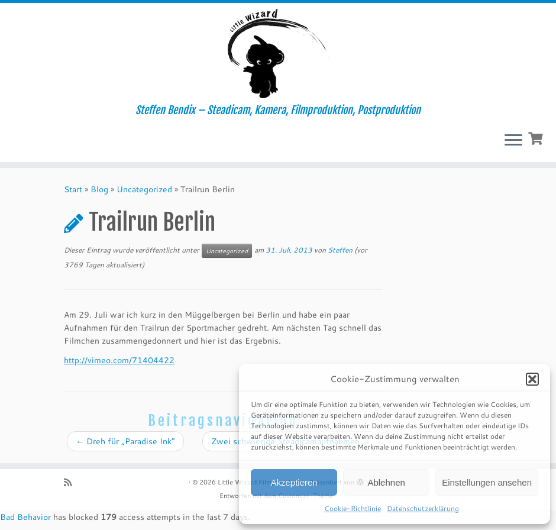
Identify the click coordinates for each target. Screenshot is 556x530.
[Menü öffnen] (513, 141)
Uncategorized (144, 189)
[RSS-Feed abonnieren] (71, 482)
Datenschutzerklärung (423, 508)
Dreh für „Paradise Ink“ (125, 441)
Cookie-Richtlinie (352, 508)
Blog (99, 189)
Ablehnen (386, 482)
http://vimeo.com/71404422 (119, 360)
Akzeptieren (293, 482)
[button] (532, 379)
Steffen (340, 250)
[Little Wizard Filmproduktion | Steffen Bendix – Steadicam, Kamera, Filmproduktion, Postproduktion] (278, 53)
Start (73, 189)
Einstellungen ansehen (487, 482)
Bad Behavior (25, 517)
